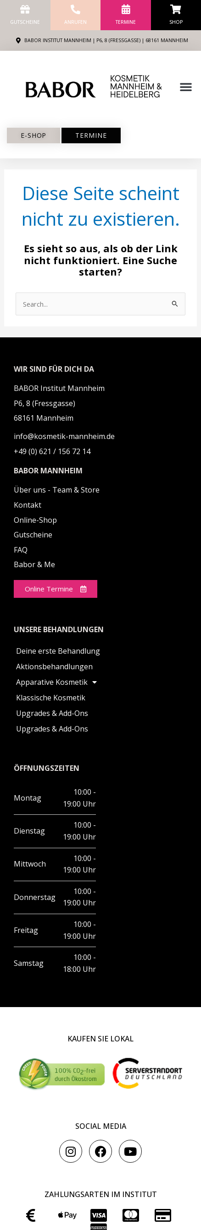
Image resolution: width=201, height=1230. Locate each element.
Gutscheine (25, 22)
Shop (176, 22)
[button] (185, 86)
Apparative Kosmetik (56, 682)
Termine (126, 22)
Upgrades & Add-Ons (52, 713)
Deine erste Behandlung (58, 651)
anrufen (75, 22)
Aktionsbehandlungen (54, 666)
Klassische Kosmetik (50, 698)
